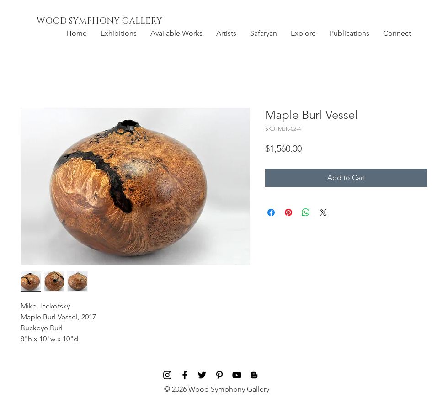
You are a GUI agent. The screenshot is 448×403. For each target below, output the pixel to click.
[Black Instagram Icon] (167, 375)
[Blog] (254, 375)
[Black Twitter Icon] (202, 375)
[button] (119, 33)
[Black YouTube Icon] (236, 375)
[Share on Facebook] (271, 212)
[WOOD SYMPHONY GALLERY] (120, 21)
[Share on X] (323, 212)
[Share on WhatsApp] (305, 212)
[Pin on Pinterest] (288, 212)
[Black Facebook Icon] (184, 375)
